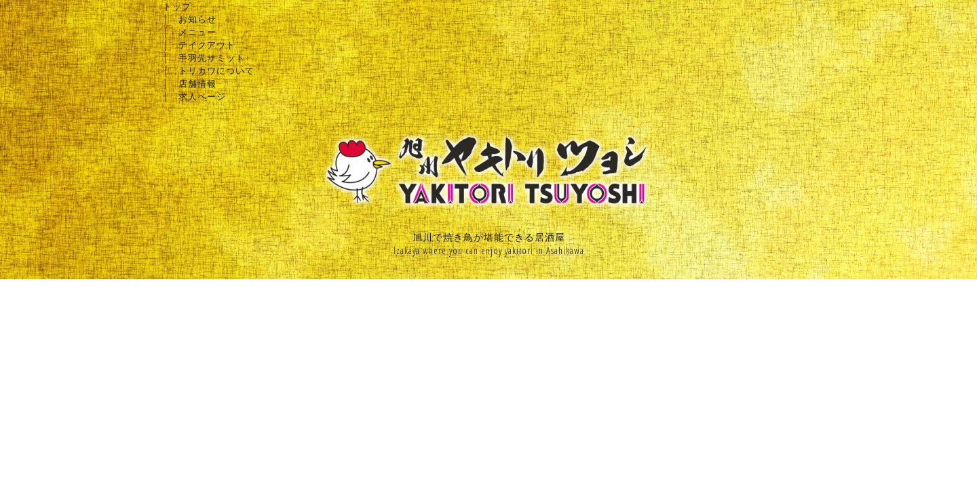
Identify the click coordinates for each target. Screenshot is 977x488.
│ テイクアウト (199, 45)
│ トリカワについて (208, 70)
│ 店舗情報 (189, 83)
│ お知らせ (189, 19)
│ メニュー (189, 32)
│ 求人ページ (194, 96)
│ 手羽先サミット (204, 58)
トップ (177, 6)
